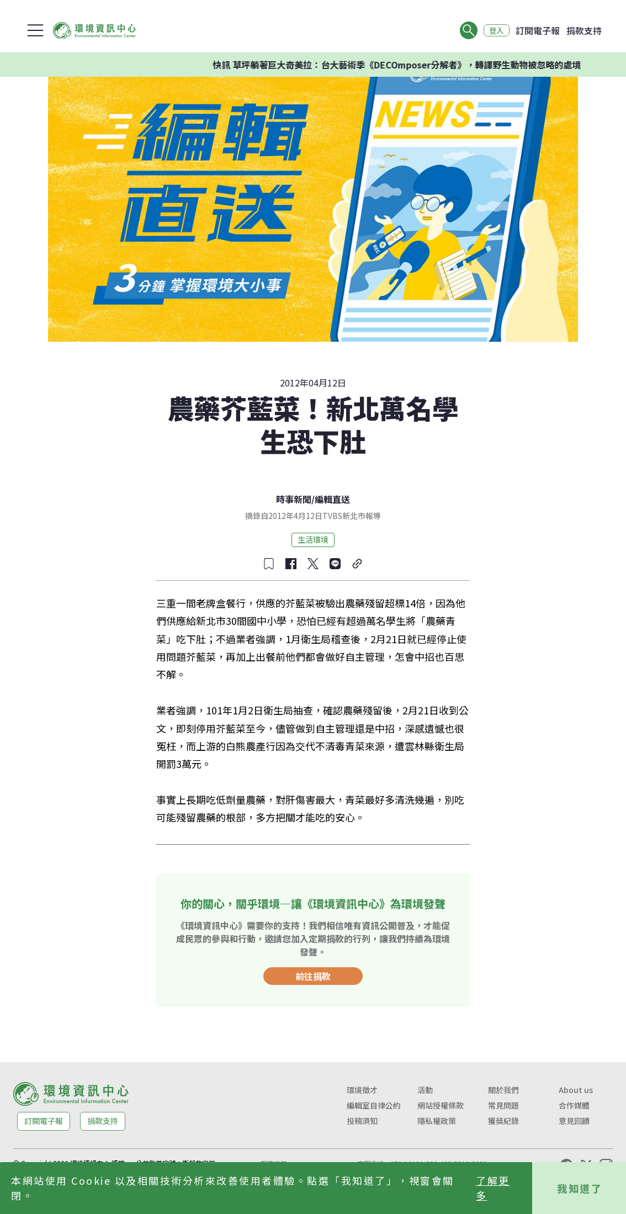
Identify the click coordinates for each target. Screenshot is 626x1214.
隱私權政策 (436, 1120)
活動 (425, 1089)
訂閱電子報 (538, 30)
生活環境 (313, 539)
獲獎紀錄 (503, 1120)
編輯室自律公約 (374, 1105)
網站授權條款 (440, 1105)
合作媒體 (574, 1105)
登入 (494, 30)
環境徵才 (362, 1089)
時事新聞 (293, 499)
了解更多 (493, 1187)
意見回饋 (574, 1120)
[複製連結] (357, 563)
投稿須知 (362, 1120)
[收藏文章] (268, 563)
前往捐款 (313, 976)
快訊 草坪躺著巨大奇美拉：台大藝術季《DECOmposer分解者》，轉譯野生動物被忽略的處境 (413, 64)
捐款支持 (584, 30)
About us (576, 1089)
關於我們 (503, 1089)
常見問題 (503, 1105)
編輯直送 (332, 499)
